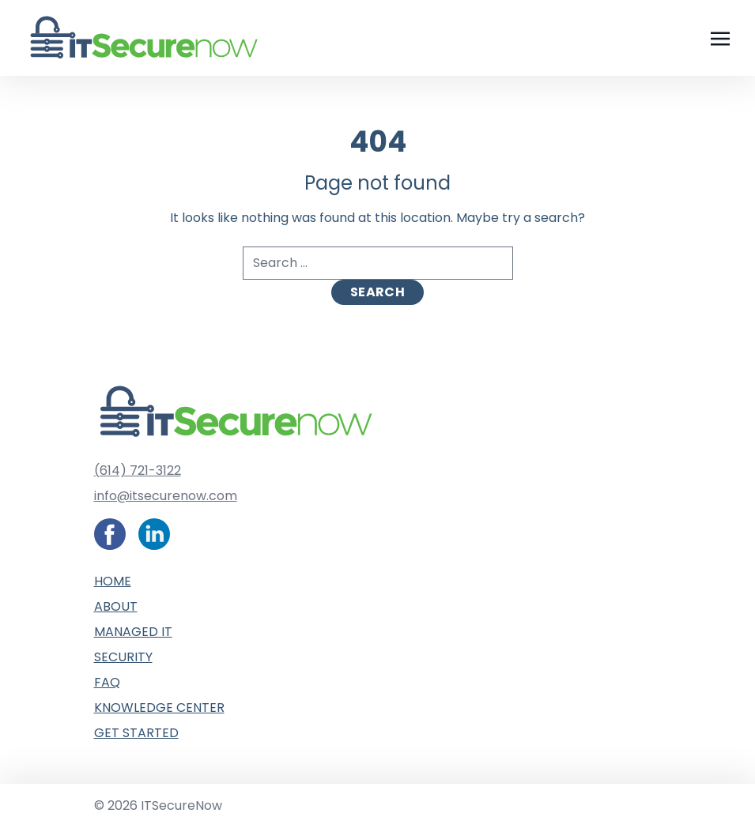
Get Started (136, 733)
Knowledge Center (159, 707)
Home (112, 581)
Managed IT (133, 632)
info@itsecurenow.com (165, 496)
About (116, 606)
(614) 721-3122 (137, 470)
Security (123, 657)
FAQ (107, 682)
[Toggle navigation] (720, 37)
